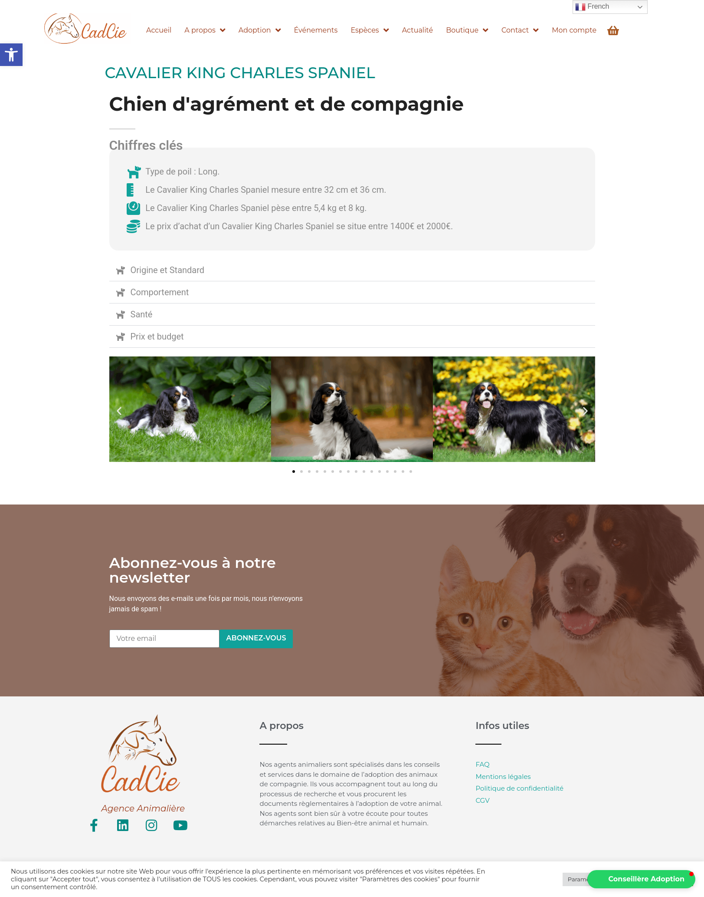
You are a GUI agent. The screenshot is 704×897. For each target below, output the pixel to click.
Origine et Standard (168, 270)
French (592, 7)
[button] (11, 54)
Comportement (160, 292)
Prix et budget (157, 336)
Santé (142, 314)
